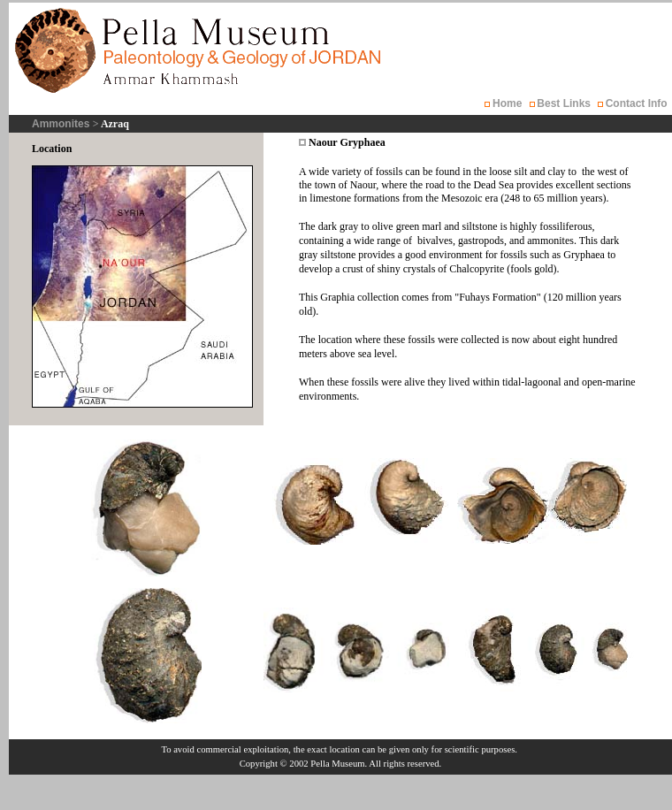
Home (507, 103)
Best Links (564, 103)
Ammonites (62, 124)
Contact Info (637, 103)
